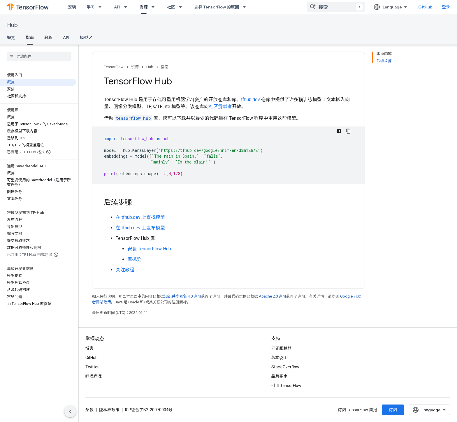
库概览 (134, 259)
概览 (11, 37)
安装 (72, 7)
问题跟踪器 (281, 348)
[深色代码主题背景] (339, 131)
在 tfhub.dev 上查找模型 (140, 217)
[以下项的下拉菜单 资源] (155, 7)
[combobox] (336, 7)
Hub (12, 25)
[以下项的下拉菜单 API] (127, 7)
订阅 (393, 409)
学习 (91, 7)
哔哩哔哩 (93, 376)
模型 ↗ (86, 37)
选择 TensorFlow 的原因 (216, 7)
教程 (48, 37)
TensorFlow (114, 67)
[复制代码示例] (348, 131)
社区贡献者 (220, 106)
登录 (446, 7)
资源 (135, 67)
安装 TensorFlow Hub (149, 249)
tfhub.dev (250, 99)
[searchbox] (39, 56)
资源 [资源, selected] (144, 7)
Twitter (92, 367)
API (117, 7)
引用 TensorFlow (286, 385)
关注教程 (125, 269)
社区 (171, 7)
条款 (89, 409)
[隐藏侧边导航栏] (70, 411)
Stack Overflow (285, 367)
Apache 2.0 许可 (272, 296)
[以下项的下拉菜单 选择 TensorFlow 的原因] (246, 7)
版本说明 (279, 357)
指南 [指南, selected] (30, 37)
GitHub (425, 7)
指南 (164, 67)
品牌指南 (279, 376)
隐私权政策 (109, 409)
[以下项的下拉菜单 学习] (102, 7)
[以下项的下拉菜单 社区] (182, 7)
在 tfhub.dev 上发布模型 (140, 228)
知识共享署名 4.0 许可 (182, 296)
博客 (89, 348)
